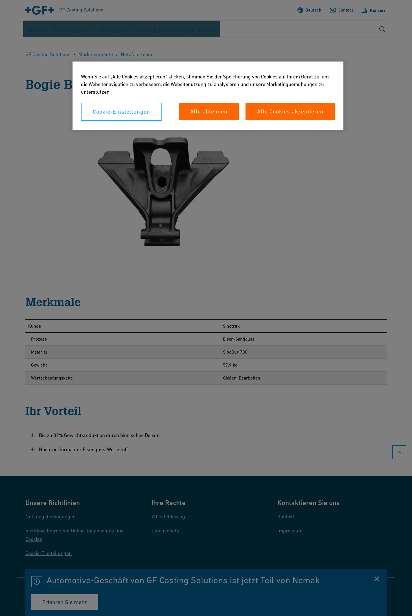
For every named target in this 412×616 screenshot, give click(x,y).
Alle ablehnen (208, 111)
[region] (208, 96)
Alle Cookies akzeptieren (290, 111)
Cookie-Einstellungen (121, 112)
